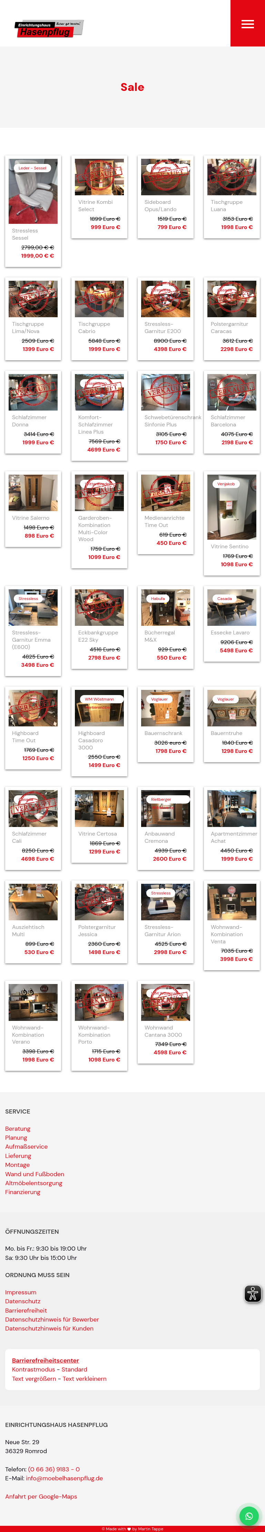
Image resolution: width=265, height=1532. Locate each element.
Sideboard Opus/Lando (161, 206)
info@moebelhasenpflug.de (64, 1478)
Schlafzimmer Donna (29, 421)
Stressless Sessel (25, 234)
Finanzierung (22, 1192)
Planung (16, 1137)
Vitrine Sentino (229, 546)
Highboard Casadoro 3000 (91, 740)
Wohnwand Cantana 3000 (163, 1031)
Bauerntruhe (226, 733)
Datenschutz (22, 1301)
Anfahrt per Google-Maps (41, 1496)
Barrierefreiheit (26, 1310)
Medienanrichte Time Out (165, 522)
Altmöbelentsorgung (33, 1183)
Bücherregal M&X (160, 636)
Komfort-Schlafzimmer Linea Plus (95, 424)
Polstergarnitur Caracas (229, 328)
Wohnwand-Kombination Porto (94, 1035)
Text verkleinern (85, 1379)
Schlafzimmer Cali (29, 837)
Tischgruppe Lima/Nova (28, 328)
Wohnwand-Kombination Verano (28, 1035)
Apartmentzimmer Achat (234, 837)
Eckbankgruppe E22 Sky (98, 636)
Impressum (20, 1292)
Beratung (17, 1128)
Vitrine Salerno (30, 518)
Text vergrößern (34, 1379)
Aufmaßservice (26, 1146)
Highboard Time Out (25, 737)
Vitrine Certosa (97, 833)
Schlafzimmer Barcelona (228, 421)
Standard (75, 1369)
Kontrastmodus (33, 1369)
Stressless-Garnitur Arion (162, 931)
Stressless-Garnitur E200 (163, 328)
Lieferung (18, 1156)
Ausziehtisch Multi (28, 931)
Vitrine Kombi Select (95, 206)
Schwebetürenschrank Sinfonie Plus (173, 421)
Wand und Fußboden (34, 1174)
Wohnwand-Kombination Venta (227, 934)
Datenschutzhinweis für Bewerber (52, 1319)
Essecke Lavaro (230, 632)
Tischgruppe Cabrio (94, 328)
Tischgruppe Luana (227, 206)
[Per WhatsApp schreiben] (249, 1516)
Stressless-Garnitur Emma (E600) (31, 640)
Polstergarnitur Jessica (97, 931)
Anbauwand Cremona (160, 837)
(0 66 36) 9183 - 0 (54, 1469)
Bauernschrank (164, 733)
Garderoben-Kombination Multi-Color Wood (95, 529)
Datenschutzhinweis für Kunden (49, 1328)
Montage (17, 1165)
